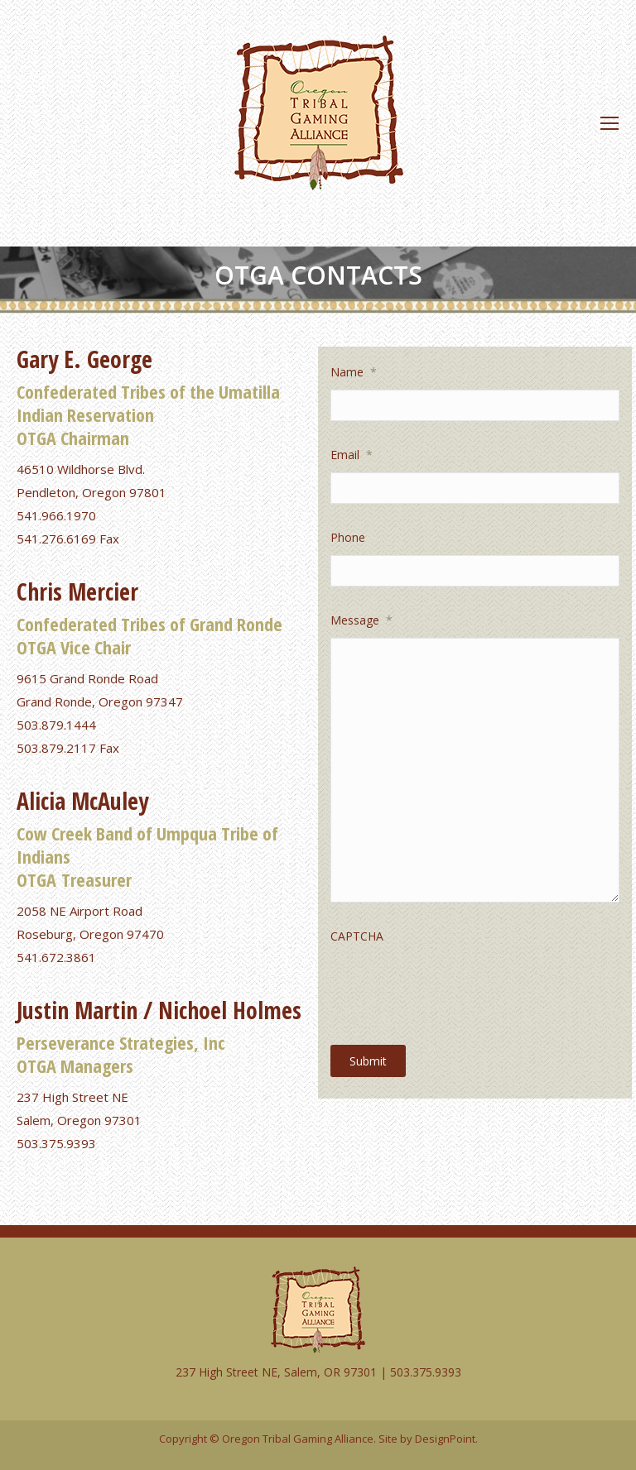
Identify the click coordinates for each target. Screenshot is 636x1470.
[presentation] (456, 986)
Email (351, 454)
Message (361, 620)
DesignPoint (445, 1438)
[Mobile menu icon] (609, 123)
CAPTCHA (356, 936)
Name (353, 372)
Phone (347, 537)
